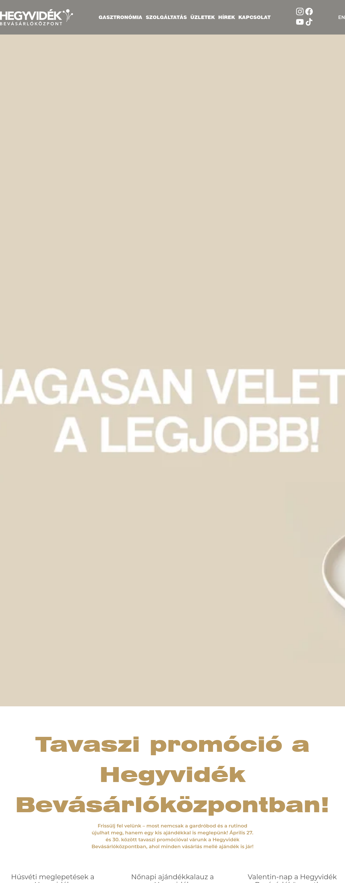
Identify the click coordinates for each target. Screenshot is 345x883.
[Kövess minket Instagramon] (300, 13)
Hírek (226, 17)
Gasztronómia (120, 17)
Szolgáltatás (166, 17)
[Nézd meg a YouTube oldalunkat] (300, 24)
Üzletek (202, 17)
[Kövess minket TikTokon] (309, 24)
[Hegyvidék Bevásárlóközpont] (36, 17)
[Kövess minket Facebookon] (309, 13)
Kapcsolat (254, 17)
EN (341, 17)
